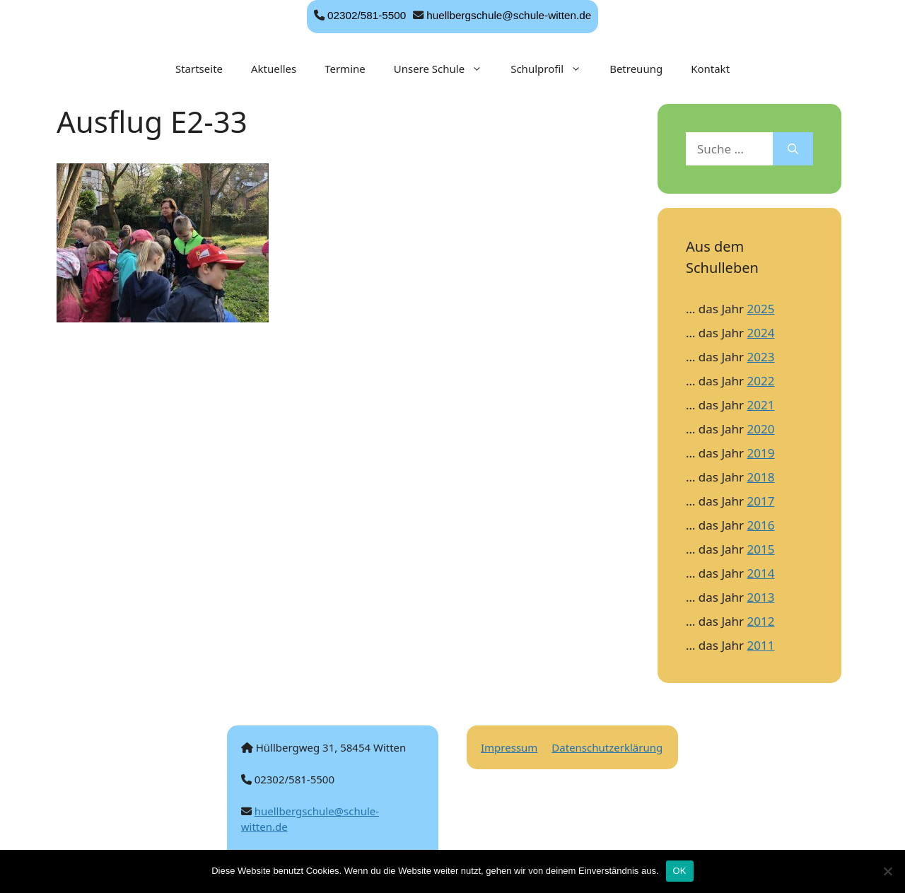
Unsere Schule (445, 68)
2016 (761, 525)
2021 (761, 405)
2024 (761, 333)
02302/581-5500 (366, 15)
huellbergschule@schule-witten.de (508, 15)
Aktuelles (273, 69)
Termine (345, 69)
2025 (761, 308)
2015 (761, 549)
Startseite (199, 69)
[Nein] (887, 871)
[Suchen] (793, 149)
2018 (761, 477)
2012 (761, 621)
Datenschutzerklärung (606, 747)
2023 (761, 357)
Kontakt (710, 69)
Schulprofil (552, 68)
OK (680, 870)
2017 (761, 501)
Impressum (509, 747)
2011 (761, 645)
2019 (761, 453)
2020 (761, 429)
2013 (761, 597)
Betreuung (635, 69)
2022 (761, 381)
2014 (761, 573)
